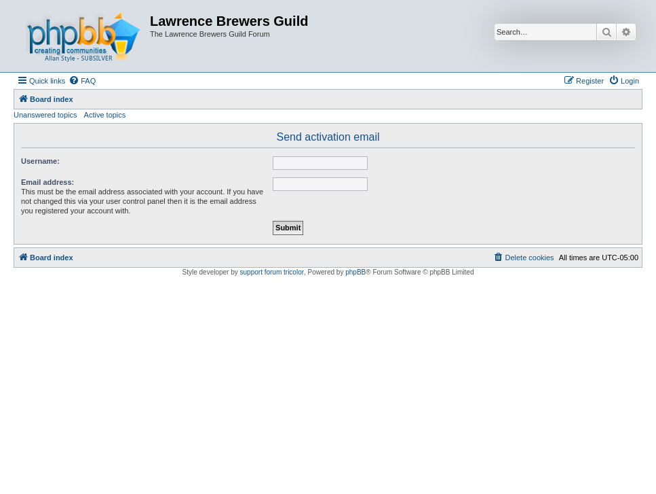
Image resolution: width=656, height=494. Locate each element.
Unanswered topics (45, 115)
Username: (40, 161)
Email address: (47, 182)
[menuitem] (82, 81)
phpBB (355, 272)
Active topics (105, 115)
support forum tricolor (272, 272)
